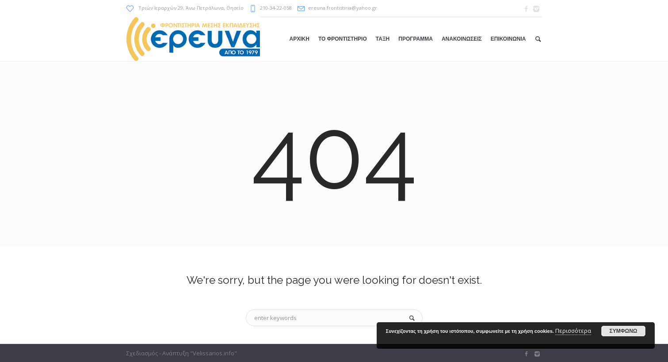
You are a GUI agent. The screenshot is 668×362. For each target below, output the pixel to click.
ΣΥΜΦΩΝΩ (623, 331)
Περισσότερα (573, 331)
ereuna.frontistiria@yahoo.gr (342, 7)
